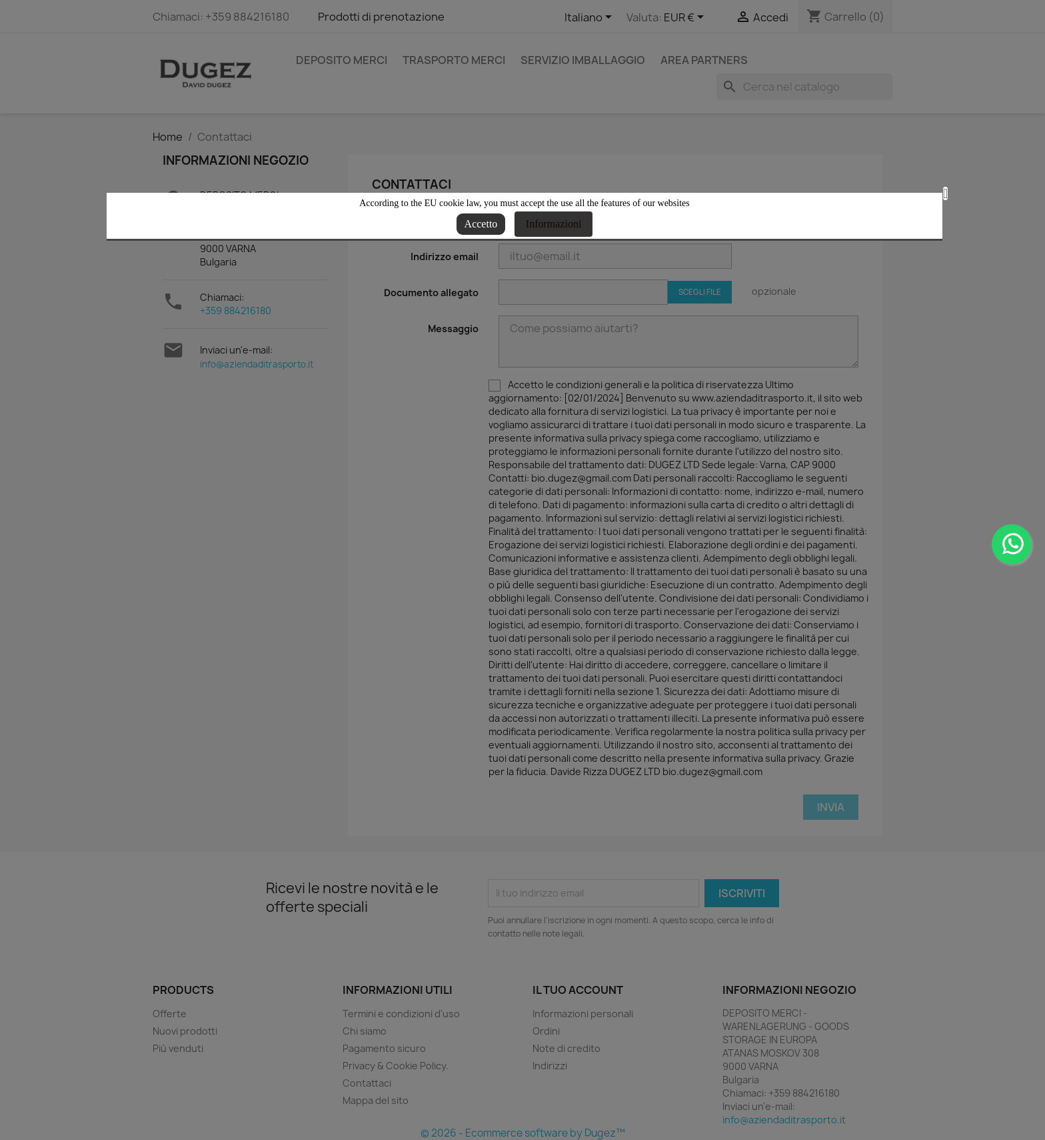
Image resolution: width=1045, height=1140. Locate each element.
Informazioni (554, 223)
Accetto (481, 223)
